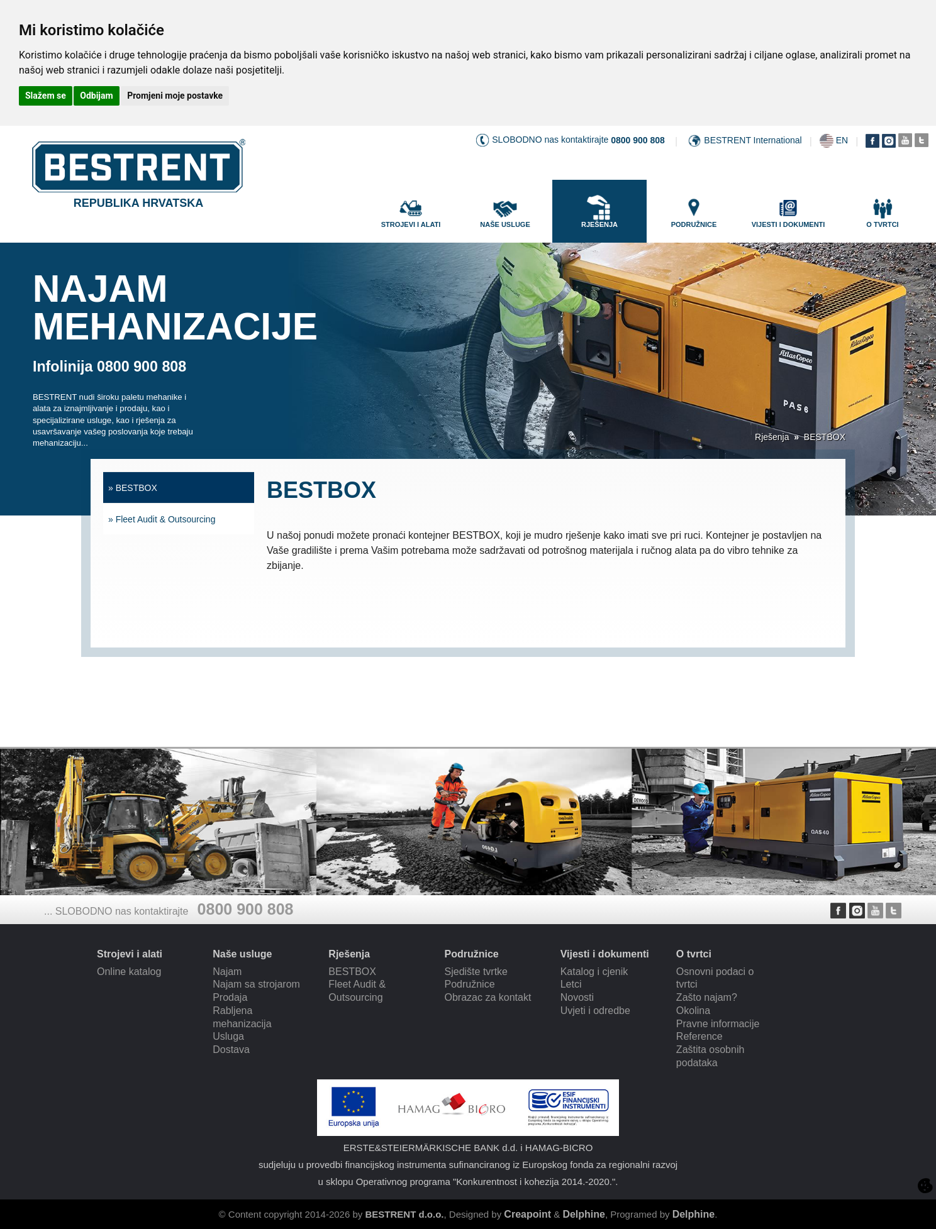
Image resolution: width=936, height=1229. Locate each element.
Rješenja (772, 437)
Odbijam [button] (96, 96)
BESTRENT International (752, 140)
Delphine (583, 1214)
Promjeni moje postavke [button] (175, 96)
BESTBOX (824, 437)
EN (842, 140)
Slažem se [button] (45, 96)
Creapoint (527, 1214)
